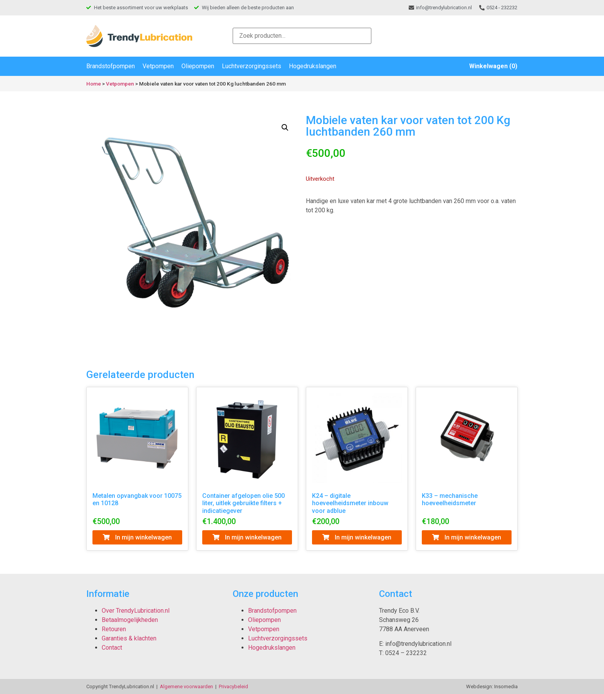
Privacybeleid (233, 686)
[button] (285, 127)
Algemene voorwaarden (186, 686)
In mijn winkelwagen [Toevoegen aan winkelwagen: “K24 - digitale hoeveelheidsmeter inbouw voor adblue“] (356, 537)
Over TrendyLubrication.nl (135, 610)
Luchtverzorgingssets (251, 66)
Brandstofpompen (110, 66)
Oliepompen (197, 66)
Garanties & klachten (129, 638)
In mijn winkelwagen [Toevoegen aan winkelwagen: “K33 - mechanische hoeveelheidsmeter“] (466, 537)
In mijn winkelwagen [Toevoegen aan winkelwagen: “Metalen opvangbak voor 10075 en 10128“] (137, 537)
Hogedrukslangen (312, 66)
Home (93, 84)
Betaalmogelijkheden (130, 619)
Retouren (114, 629)
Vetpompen (158, 66)
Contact (112, 647)
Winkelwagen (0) (493, 66)
